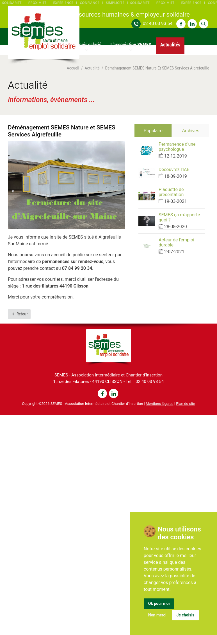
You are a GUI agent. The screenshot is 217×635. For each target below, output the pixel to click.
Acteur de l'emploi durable (176, 242)
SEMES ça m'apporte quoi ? (179, 217)
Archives (190, 130)
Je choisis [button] (186, 615)
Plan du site (185, 403)
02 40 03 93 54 (157, 23)
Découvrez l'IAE (174, 169)
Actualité (91, 68)
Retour (19, 313)
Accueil (73, 68)
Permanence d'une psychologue (177, 147)
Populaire (153, 130)
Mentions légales (159, 403)
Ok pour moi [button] (159, 603)
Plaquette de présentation (171, 192)
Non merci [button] (157, 615)
